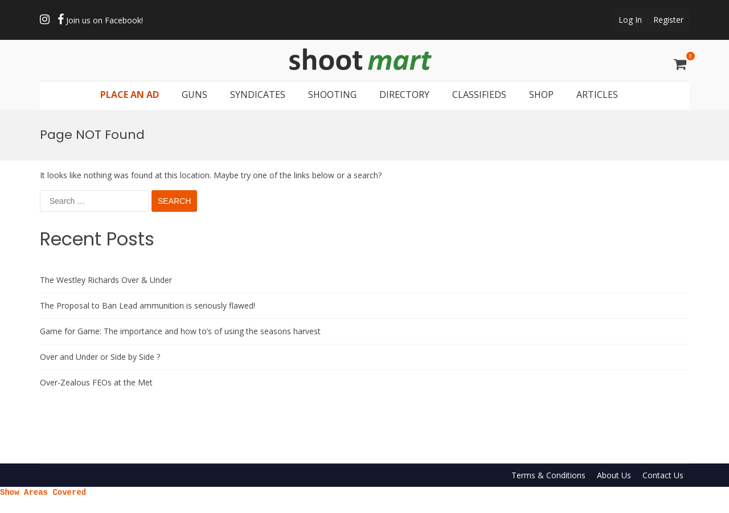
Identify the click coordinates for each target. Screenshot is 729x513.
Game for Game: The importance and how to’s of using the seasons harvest (180, 331)
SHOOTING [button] (332, 94)
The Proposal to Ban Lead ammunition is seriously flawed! (147, 305)
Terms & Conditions (548, 475)
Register (668, 19)
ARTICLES (597, 94)
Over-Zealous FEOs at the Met (96, 382)
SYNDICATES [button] (257, 94)
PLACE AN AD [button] (129, 94)
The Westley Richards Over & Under (106, 279)
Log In (630, 19)
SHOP (541, 94)
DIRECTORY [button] (404, 94)
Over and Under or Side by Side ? (100, 356)
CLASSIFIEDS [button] (479, 94)
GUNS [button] (194, 94)
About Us (614, 475)
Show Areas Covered (43, 491)
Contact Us (662, 475)
